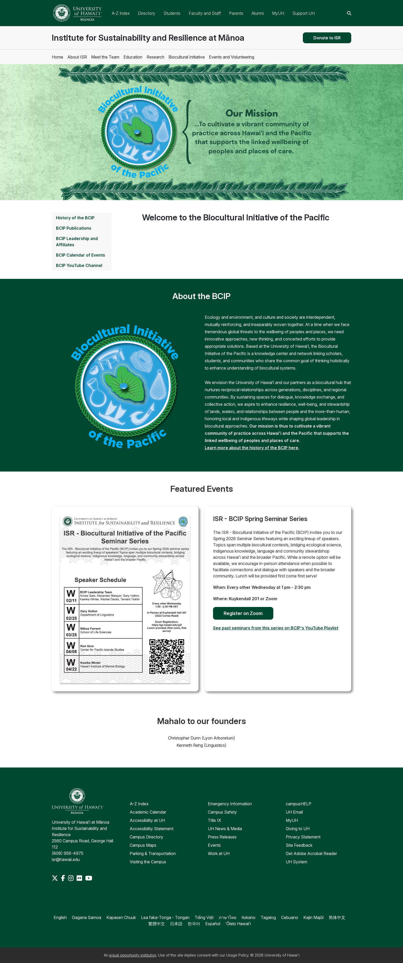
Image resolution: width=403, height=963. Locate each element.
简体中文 (337, 917)
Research (155, 57)
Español (212, 923)
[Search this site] (349, 13)
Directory (146, 13)
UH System (296, 861)
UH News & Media (225, 828)
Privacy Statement (303, 836)
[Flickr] (80, 878)
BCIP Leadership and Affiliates (77, 241)
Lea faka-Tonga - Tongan (165, 917)
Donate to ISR (327, 37)
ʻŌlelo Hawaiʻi (238, 923)
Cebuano (289, 917)
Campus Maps (143, 845)
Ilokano (248, 917)
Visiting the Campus (148, 861)
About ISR (77, 57)
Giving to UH (298, 828)
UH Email (294, 812)
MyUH (278, 13)
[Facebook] (63, 878)
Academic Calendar (148, 812)
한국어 (194, 923)
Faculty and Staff (205, 13)
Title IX (214, 820)
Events (214, 845)
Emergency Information (230, 803)
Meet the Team (105, 57)
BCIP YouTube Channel (79, 265)
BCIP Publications (73, 228)
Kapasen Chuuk (121, 917)
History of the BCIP (75, 217)
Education (132, 57)
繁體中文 (156, 923)
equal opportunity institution (132, 955)
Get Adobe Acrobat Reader (311, 853)
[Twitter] (55, 878)
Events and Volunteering (231, 57)
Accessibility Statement (151, 828)
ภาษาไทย (227, 917)
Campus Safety (222, 812)
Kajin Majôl (313, 917)
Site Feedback (299, 845)
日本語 (176, 923)
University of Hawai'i (282, 955)
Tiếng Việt (204, 917)
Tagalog (268, 917)
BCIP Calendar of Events (80, 255)
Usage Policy (237, 955)
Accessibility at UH (147, 820)
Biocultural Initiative (186, 57)
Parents (236, 13)
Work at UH (219, 853)
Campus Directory (146, 836)
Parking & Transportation (153, 853)
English (60, 917)
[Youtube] (88, 878)
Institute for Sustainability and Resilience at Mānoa (148, 38)
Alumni (258, 13)
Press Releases (222, 836)
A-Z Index (121, 13)
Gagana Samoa (86, 917)
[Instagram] (71, 878)
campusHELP (298, 803)
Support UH (303, 13)
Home (57, 57)
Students (172, 13)
